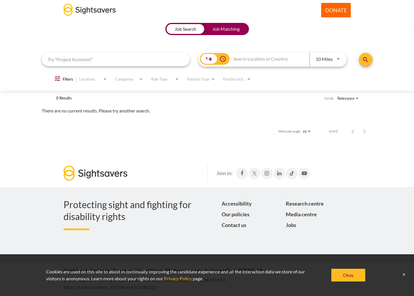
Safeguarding (220, 270)
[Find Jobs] (366, 59)
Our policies (236, 214)
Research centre (305, 203)
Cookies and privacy (87, 270)
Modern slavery (183, 270)
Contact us (234, 225)
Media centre (301, 214)
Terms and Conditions (137, 270)
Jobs (291, 225)
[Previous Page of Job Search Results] (353, 131)
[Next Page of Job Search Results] (364, 131)
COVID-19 (250, 270)
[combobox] (116, 59)
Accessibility (237, 203)
